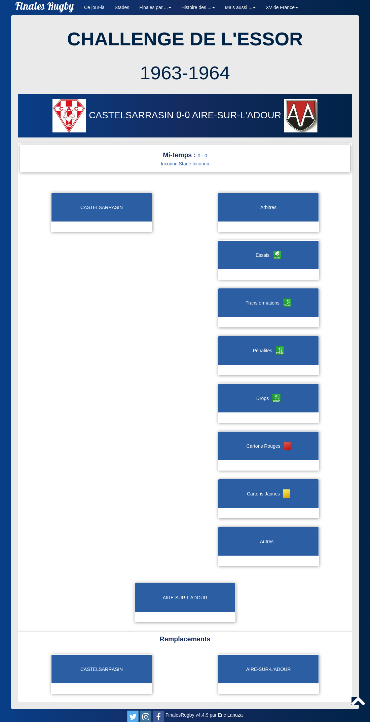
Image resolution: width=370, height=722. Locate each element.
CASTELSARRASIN (114, 115)
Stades (122, 7)
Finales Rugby (44, 7)
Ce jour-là (94, 7)
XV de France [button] (282, 7)
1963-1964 (185, 72)
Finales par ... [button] (155, 7)
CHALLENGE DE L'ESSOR (185, 38)
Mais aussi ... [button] (240, 7)
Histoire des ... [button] (198, 7)
